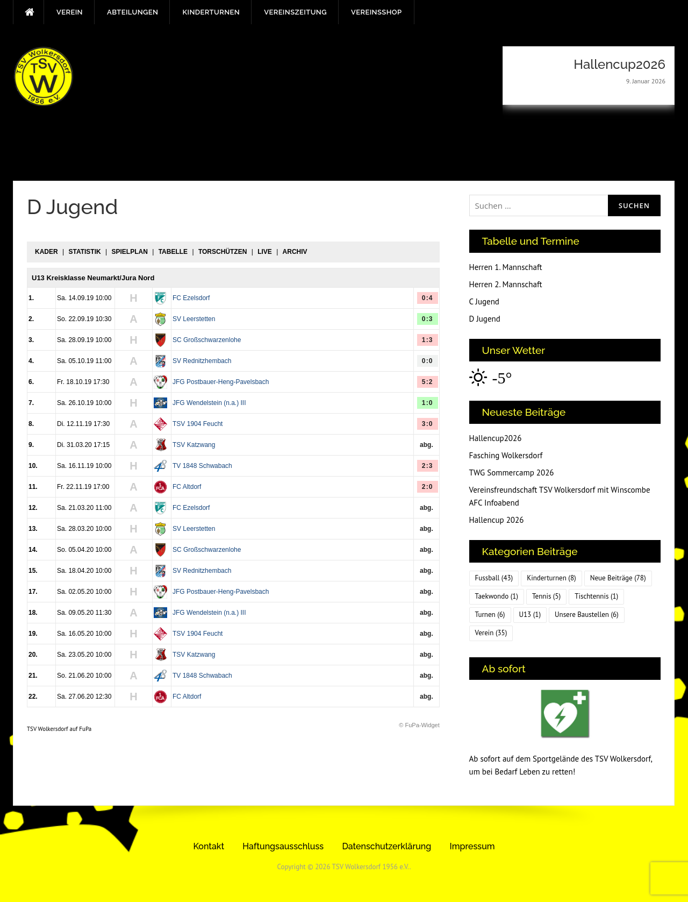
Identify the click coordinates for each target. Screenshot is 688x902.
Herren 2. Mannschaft (505, 284)
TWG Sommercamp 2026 (511, 472)
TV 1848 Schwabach (202, 466)
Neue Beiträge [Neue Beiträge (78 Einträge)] (618, 578)
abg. (426, 445)
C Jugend (484, 301)
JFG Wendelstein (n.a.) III (209, 403)
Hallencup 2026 (496, 520)
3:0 (427, 424)
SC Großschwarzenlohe (207, 340)
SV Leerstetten (194, 319)
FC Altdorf (187, 487)
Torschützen (222, 251)
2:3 (427, 466)
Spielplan (129, 251)
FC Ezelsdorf (191, 298)
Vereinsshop (376, 12)
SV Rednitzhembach (202, 361)
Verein (69, 12)
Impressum (472, 846)
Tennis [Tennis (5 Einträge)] (546, 596)
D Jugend (484, 319)
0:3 (427, 319)
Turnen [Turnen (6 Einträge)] (490, 614)
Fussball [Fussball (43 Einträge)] (494, 578)
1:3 (427, 340)
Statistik (84, 251)
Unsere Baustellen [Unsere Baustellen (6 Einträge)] (587, 614)
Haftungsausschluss (283, 846)
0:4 (427, 298)
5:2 (427, 382)
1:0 (427, 403)
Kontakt (208, 846)
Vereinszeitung (295, 12)
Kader (46, 251)
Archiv (295, 251)
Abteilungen (132, 12)
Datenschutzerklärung (386, 846)
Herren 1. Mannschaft (505, 267)
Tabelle (173, 251)
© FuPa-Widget (419, 725)
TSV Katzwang (194, 445)
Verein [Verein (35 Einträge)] (491, 632)
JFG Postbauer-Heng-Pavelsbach (221, 382)
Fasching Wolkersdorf (506, 455)
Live (264, 251)
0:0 (427, 361)
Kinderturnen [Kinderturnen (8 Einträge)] (551, 578)
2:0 (427, 487)
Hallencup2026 (495, 438)
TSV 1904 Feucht (198, 424)
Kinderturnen (211, 12)
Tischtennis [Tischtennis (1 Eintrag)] (596, 596)
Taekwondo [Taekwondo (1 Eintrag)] (496, 596)
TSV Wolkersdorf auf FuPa (59, 729)
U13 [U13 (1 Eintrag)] (530, 614)
